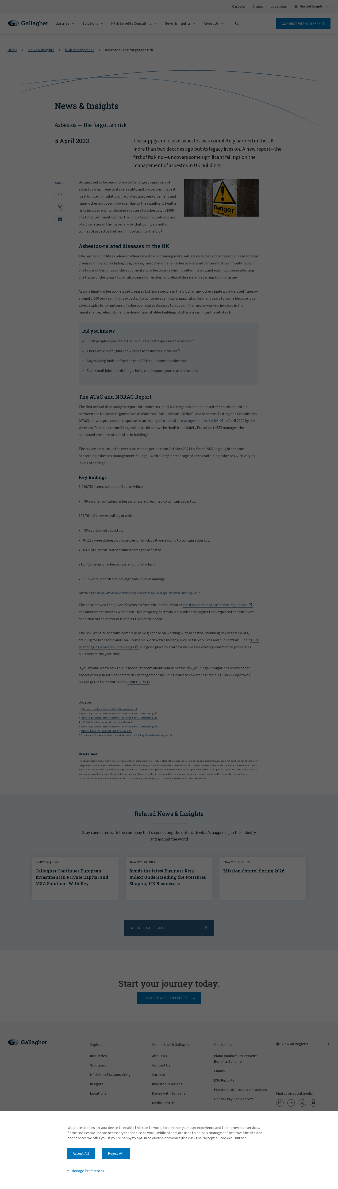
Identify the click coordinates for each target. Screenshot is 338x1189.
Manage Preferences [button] (87, 1170)
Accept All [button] (81, 1153)
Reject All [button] (115, 1153)
